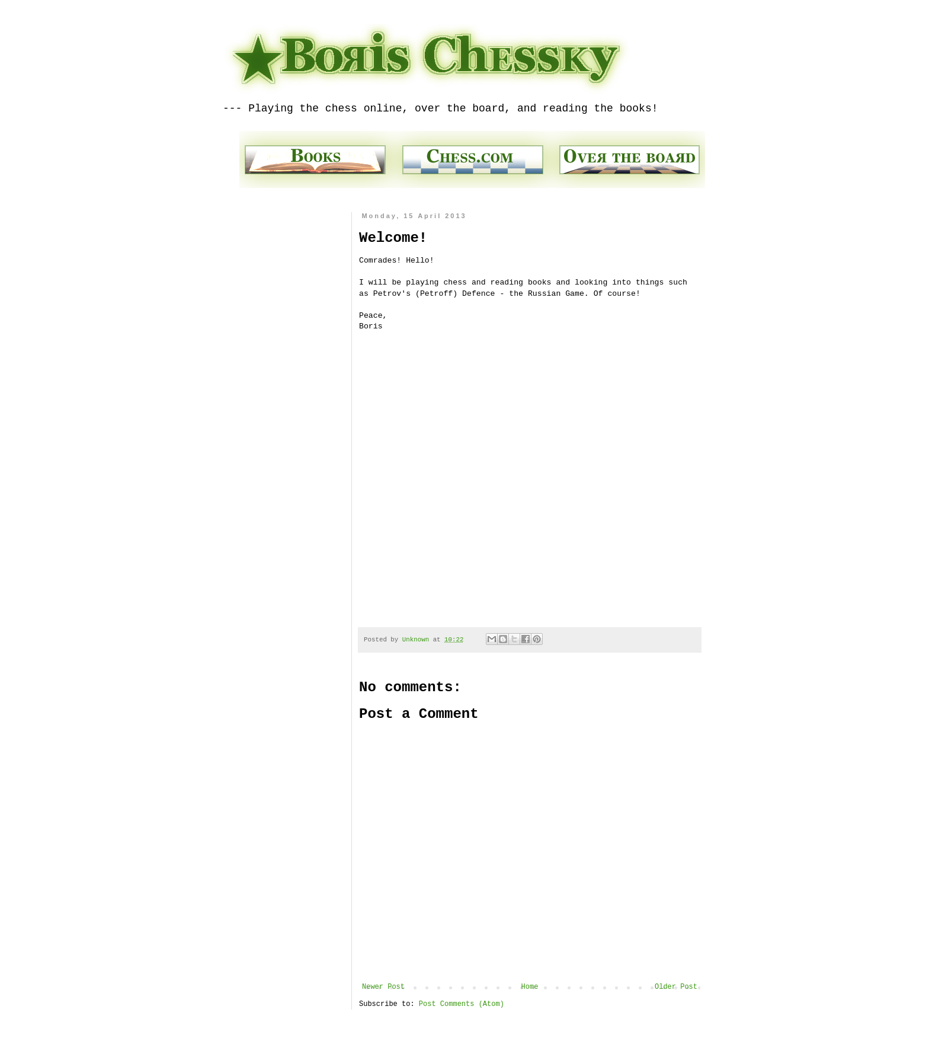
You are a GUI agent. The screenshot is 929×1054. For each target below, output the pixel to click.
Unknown (417, 639)
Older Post (676, 987)
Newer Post (383, 987)
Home (530, 987)
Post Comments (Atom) (461, 1004)
